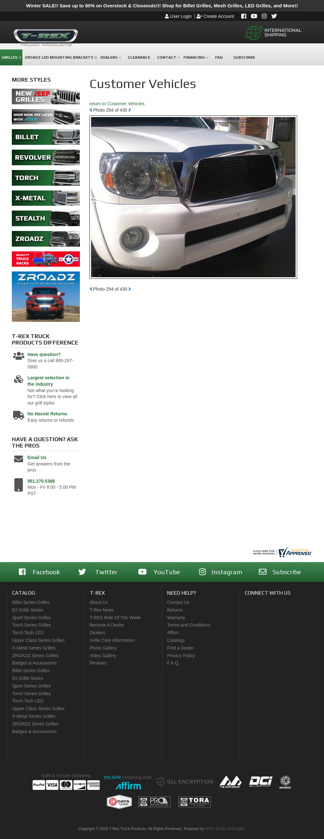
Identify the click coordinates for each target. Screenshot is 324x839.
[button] (11, 57)
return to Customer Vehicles (117, 103)
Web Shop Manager (225, 828)
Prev (90, 110)
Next (130, 110)
